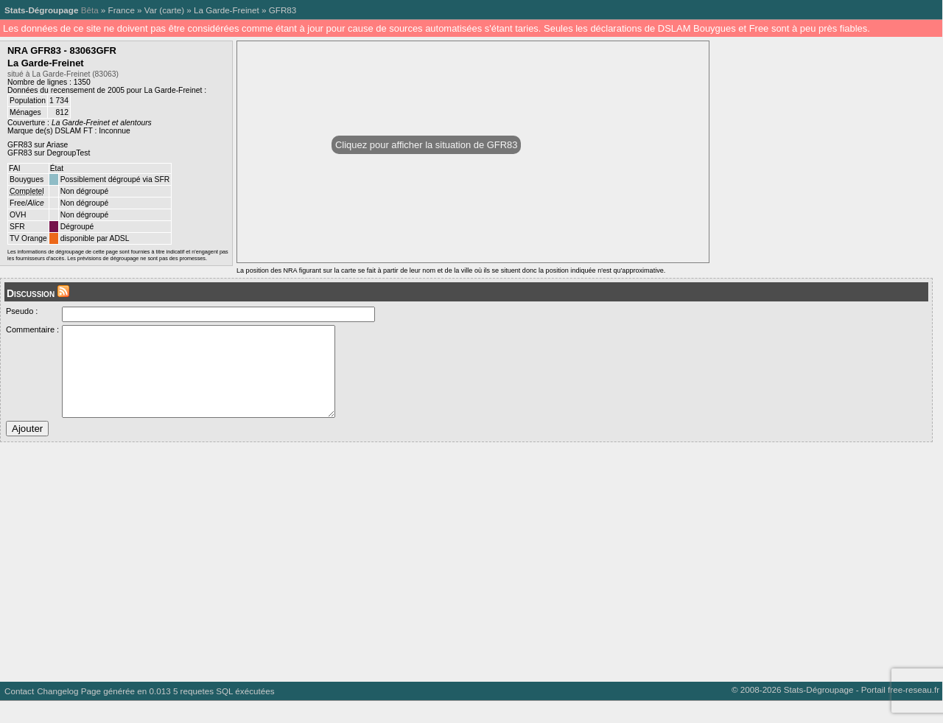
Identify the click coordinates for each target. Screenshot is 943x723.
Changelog (57, 713)
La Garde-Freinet (226, 10)
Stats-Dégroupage (41, 10)
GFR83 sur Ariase (37, 145)
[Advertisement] (442, 578)
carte (171, 10)
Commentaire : (32, 329)
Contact (19, 713)
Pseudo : (22, 311)
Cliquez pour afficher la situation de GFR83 (426, 144)
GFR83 (283, 10)
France (121, 10)
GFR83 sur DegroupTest (48, 153)
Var (150, 10)
